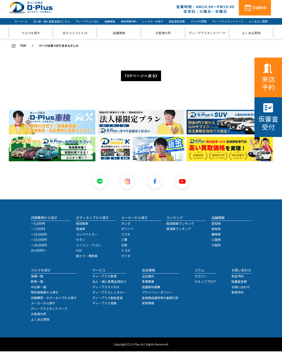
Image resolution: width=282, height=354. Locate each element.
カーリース (21, 21)
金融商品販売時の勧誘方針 (160, 300)
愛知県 (216, 226)
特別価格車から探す (45, 295)
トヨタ (125, 253)
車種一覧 (37, 279)
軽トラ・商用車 (87, 258)
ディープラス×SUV (87, 21)
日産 (124, 247)
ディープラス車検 (104, 279)
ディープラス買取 (104, 305)
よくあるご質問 (258, 21)
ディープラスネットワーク (227, 21)
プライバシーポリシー (157, 295)
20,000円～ (39, 253)
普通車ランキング (178, 231)
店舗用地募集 (151, 289)
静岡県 (216, 237)
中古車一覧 (38, 289)
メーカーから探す (43, 305)
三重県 (216, 242)
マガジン (200, 279)
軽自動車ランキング (180, 226)
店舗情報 (109, 21)
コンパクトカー (87, 237)
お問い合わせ (240, 289)
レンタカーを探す (152, 21)
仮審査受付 (268, 123)
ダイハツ (127, 231)
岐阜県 (216, 231)
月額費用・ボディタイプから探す (54, 300)
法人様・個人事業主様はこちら (51, 21)
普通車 (80, 231)
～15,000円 (39, 242)
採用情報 (148, 305)
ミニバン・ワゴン (88, 247)
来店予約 (268, 83)
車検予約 (237, 295)
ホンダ (125, 226)
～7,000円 (38, 231)
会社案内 (148, 279)
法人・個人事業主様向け (109, 284)
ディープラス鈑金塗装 (107, 300)
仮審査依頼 (239, 284)
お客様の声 (38, 316)
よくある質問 (40, 322)
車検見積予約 (129, 21)
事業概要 (148, 284)
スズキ (125, 237)
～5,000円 (38, 226)
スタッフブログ (205, 284)
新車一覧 (37, 284)
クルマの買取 (198, 21)
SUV (79, 253)
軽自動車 (82, 226)
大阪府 (216, 247)
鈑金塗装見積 (177, 21)
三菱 (124, 242)
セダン (80, 242)
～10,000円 (39, 237)
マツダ (125, 258)
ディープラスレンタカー (109, 295)
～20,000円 (39, 247)
